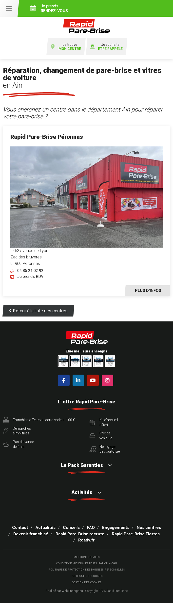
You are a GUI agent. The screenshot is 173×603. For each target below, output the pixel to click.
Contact (20, 527)
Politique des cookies (87, 576)
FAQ (91, 527)
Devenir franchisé (30, 533)
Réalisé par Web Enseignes (64, 591)
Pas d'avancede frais (18, 444)
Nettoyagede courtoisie (105, 449)
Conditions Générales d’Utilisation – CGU (86, 563)
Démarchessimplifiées (17, 431)
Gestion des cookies (86, 582)
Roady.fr (86, 540)
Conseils (71, 527)
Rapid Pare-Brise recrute (80, 533)
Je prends (99, 8)
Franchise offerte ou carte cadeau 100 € (39, 420)
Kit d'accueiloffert (104, 422)
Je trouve (66, 47)
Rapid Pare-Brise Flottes (136, 533)
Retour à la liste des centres (38, 310)
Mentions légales (87, 557)
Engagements (115, 527)
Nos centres (149, 527)
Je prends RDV (30, 276)
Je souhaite (106, 47)
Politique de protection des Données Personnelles (86, 569)
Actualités (46, 527)
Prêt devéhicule (101, 435)
